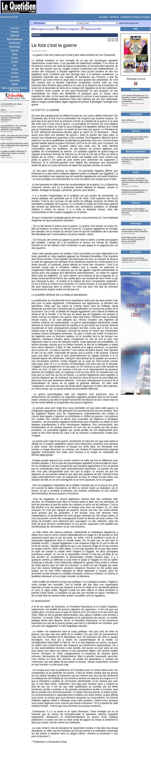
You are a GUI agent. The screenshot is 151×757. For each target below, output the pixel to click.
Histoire (136, 203)
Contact (146, 17)
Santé (136, 172)
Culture (15, 73)
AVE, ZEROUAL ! (129, 120)
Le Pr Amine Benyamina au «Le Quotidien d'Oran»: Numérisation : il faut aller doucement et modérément (135, 98)
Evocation (15, 80)
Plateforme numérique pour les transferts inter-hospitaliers (135, 191)
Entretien (135, 89)
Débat (15, 84)
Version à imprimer (69, 29)
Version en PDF (93, 29)
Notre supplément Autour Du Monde (15, 89)
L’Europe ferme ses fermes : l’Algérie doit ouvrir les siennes (135, 259)
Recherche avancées (129, 23)
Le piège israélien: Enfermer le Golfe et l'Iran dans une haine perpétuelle (13, 153)
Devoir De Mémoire (135, 151)
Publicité (126, 17)
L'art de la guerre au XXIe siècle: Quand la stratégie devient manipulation (135, 139)
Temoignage (135, 114)
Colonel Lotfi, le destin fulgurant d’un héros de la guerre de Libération (135, 160)
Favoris (136, 17)
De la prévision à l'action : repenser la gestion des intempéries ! (11, 118)
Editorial (14, 35)
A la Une (14, 28)
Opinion (36, 35)
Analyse (15, 32)
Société (14, 76)
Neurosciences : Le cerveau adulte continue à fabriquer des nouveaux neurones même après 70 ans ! (135, 181)
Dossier (15, 50)
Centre (14, 61)
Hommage (135, 223)
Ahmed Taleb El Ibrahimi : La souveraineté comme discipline (135, 230)
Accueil (103, 17)
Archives (114, 17)
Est (14, 65)
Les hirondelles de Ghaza (11, 104)
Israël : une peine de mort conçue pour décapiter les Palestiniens (15, 137)
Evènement (15, 43)
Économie (136, 252)
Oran (14, 54)
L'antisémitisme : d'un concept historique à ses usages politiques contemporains (13, 128)
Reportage (14, 47)
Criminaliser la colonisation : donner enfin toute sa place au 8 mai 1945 (135, 211)
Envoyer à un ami (44, 29)
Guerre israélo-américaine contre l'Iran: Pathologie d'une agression (15, 144)
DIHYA (3, 110)
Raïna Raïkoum (14, 39)
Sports (14, 69)
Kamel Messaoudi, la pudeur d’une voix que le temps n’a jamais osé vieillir (133, 239)
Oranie (14, 58)
